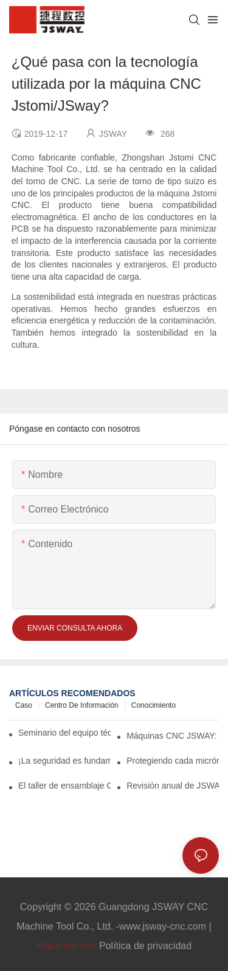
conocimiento (153, 705)
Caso (23, 705)
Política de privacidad (145, 946)
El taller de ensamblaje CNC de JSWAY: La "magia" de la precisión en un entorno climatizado (64, 785)
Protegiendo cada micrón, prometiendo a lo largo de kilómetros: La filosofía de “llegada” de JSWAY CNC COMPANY (172, 760)
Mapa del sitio (66, 946)
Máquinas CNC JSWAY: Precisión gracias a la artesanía (172, 736)
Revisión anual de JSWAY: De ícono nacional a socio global (172, 785)
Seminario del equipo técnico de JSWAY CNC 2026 (64, 733)
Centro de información (82, 705)
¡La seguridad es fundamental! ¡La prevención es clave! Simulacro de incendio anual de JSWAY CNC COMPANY (64, 760)
